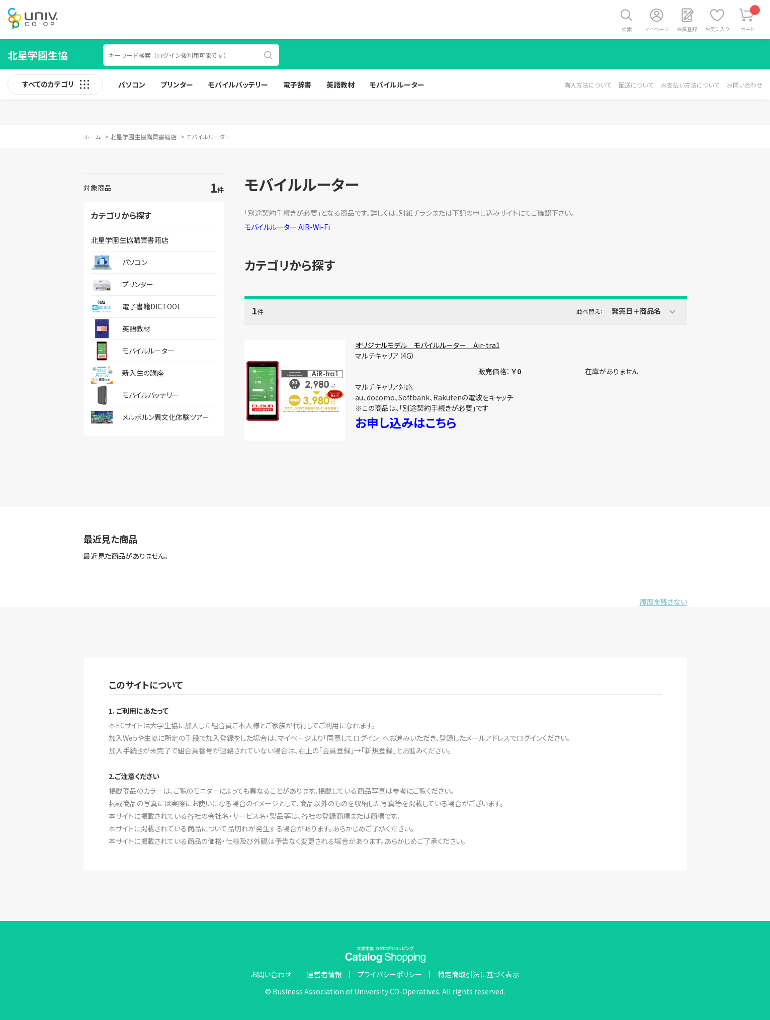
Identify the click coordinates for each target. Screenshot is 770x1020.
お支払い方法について (690, 84)
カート (750, 19)
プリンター (176, 84)
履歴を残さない (663, 602)
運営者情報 (324, 974)
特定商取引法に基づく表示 (479, 974)
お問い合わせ (744, 84)
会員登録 (687, 29)
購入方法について (587, 84)
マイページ (657, 29)
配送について (636, 84)
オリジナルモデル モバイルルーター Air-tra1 (427, 345)
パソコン (131, 84)
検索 (627, 29)
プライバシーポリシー (390, 974)
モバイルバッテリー (238, 84)
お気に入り (717, 29)
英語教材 (340, 84)
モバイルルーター (397, 84)
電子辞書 (297, 84)
